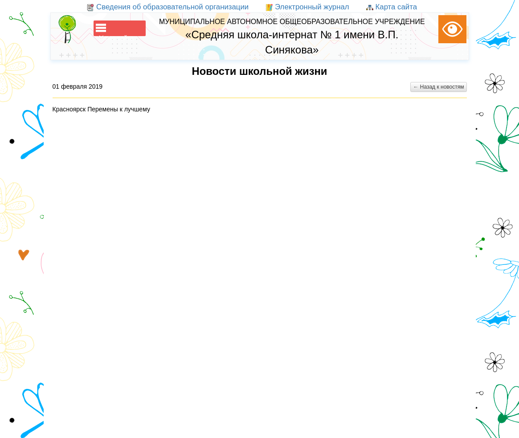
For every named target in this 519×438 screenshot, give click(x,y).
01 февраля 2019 (78, 86)
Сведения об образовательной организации (168, 7)
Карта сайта (391, 7)
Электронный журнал (307, 7)
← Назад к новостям (438, 87)
